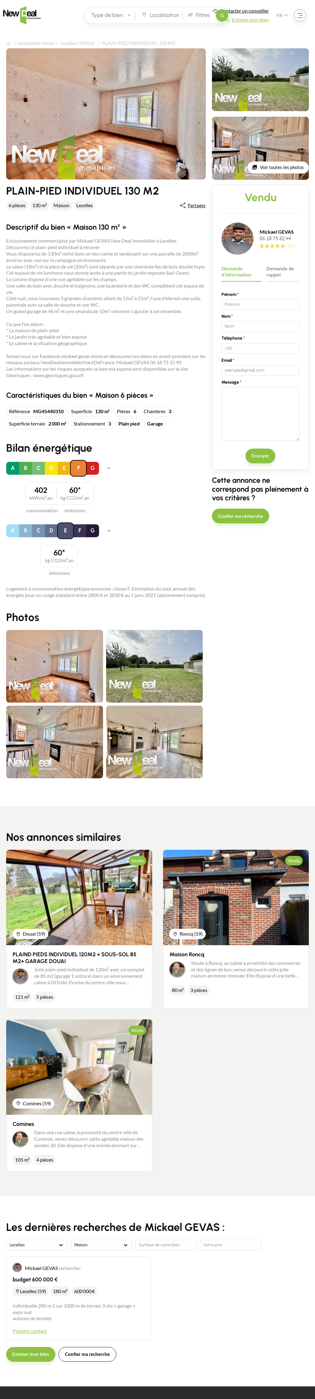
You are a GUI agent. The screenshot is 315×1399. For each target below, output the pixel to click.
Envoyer (260, 455)
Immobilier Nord (35, 43)
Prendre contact (30, 1331)
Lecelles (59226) (77, 43)
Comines (23, 1124)
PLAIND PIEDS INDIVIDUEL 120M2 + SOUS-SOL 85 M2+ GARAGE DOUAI (74, 958)
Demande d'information (236, 271)
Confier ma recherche (240, 516)
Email (226, 360)
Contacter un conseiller (244, 11)
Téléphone (231, 338)
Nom (225, 316)
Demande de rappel (280, 271)
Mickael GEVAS (277, 232)
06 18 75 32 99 (275, 238)
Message (230, 382)
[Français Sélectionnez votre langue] (284, 15)
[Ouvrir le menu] (300, 15)
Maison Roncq (186, 954)
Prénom (228, 294)
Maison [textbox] (81, 1245)
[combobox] (37, 1245)
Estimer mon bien (250, 19)
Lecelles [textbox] (17, 1245)
